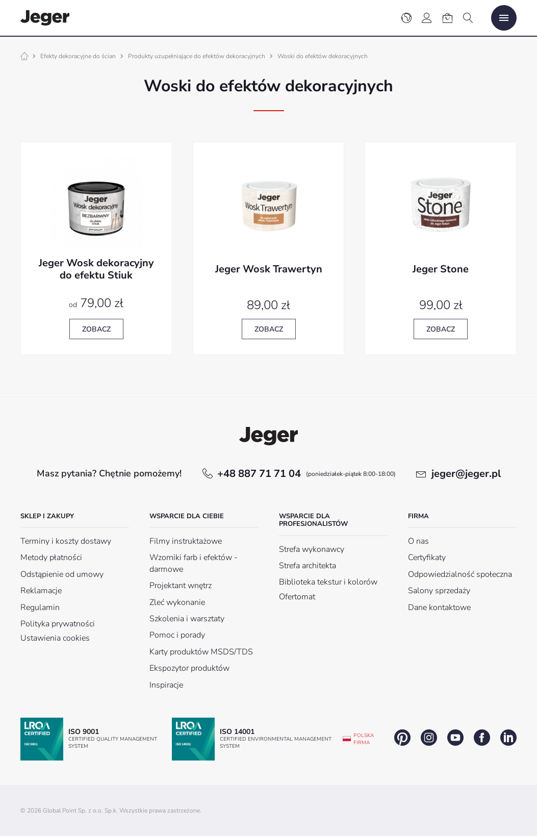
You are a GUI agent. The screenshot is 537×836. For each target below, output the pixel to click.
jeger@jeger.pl (466, 473)
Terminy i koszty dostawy (65, 541)
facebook (482, 737)
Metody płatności (51, 557)
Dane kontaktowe (439, 607)
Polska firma (363, 739)
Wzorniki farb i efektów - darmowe (193, 563)
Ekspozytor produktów (189, 668)
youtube (455, 737)
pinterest (402, 737)
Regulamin (40, 607)
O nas (418, 541)
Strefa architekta (307, 565)
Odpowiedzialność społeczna (460, 574)
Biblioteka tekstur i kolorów (328, 582)
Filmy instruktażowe (185, 541)
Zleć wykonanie (177, 602)
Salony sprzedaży (439, 590)
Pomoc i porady (177, 635)
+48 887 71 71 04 (306, 473)
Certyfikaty (427, 557)
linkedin (508, 737)
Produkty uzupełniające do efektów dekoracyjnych (196, 56)
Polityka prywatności (57, 623)
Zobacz (96, 329)
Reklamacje (41, 590)
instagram (429, 737)
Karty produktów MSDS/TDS (201, 651)
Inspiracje (166, 685)
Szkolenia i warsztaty (186, 618)
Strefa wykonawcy (311, 549)
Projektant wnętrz (180, 585)
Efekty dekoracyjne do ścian (78, 56)
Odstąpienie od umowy (62, 574)
